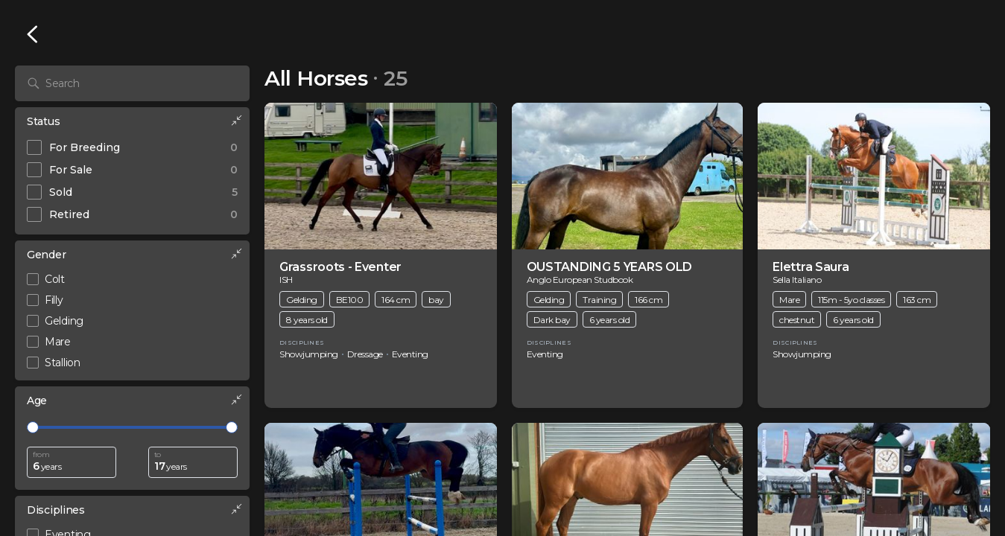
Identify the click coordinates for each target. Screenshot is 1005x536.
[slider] (33, 427)
